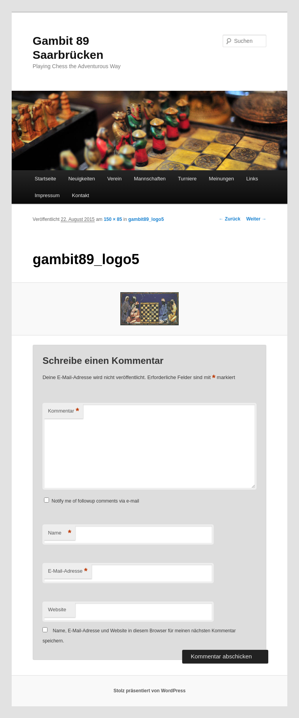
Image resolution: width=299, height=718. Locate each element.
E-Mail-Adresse (67, 571)
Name (59, 533)
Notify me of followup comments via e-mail (95, 501)
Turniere (187, 179)
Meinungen (221, 179)
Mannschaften (150, 179)
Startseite (45, 179)
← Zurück (229, 219)
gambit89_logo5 (146, 219)
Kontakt (80, 195)
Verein (114, 179)
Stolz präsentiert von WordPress (149, 690)
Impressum (47, 195)
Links (252, 179)
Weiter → (256, 219)
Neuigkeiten (81, 179)
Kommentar (63, 411)
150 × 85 (113, 219)
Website (57, 609)
